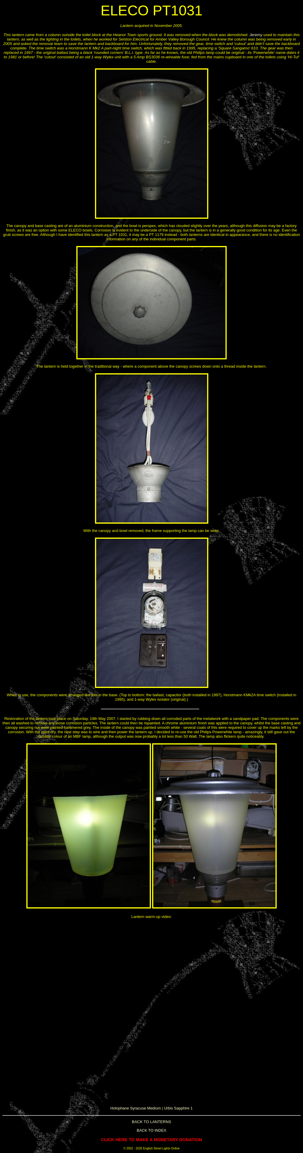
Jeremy (255, 35)
